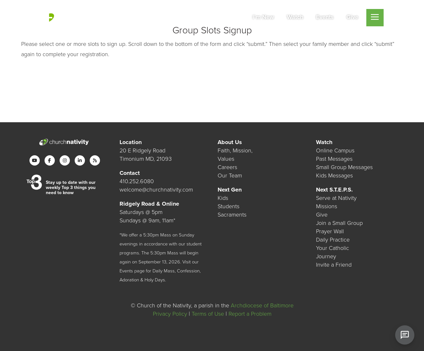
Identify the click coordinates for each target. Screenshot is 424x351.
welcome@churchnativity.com (156, 189)
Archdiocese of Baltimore (262, 305)
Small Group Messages (344, 167)
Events (126, 271)
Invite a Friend (334, 264)
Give (322, 214)
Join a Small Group (339, 223)
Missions (326, 206)
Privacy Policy (170, 313)
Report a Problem (250, 313)
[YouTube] (34, 160)
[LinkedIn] (80, 160)
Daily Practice (333, 239)
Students (228, 206)
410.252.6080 (137, 181)
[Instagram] (65, 160)
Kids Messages (334, 175)
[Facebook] (50, 160)
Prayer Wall (330, 231)
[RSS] (95, 160)
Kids (223, 197)
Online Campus (335, 150)
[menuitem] (263, 17)
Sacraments (232, 214)
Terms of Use (208, 313)
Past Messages (334, 158)
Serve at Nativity (336, 197)
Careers (227, 167)
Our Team (230, 175)
